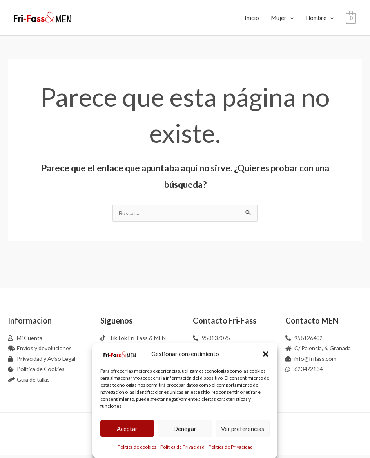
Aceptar (127, 428)
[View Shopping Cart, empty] (351, 17)
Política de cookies (137, 447)
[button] (266, 354)
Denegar (184, 428)
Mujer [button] (279, 17)
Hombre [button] (316, 17)
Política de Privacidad (182, 447)
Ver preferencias (242, 428)
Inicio (252, 17)
